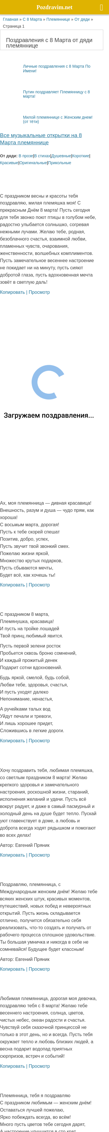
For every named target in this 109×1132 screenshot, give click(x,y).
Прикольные (59, 162)
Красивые (9, 162)
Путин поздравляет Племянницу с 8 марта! (45, 94)
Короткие (80, 155)
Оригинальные (33, 162)
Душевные (61, 155)
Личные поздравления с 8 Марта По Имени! (45, 68)
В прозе (26, 155)
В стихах (42, 155)
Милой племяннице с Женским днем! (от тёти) (46, 119)
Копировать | (14, 292)
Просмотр (39, 292)
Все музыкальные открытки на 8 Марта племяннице (41, 138)
